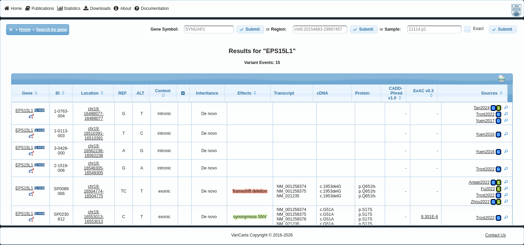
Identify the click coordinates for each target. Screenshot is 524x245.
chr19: (94, 114)
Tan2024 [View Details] (482, 107)
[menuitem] (13, 9)
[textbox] (209, 29)
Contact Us (495, 235)
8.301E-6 (429, 216)
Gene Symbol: (164, 29)
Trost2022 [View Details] (485, 114)
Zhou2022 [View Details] (480, 201)
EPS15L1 (24, 110)
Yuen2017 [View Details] (485, 120)
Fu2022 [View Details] (488, 188)
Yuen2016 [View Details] (485, 134)
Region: (279, 29)
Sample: (393, 29)
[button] (250, 29)
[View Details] (506, 107)
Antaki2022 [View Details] (479, 182)
